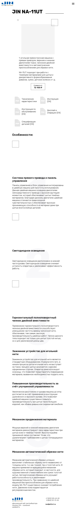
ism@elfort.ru (51, 504)
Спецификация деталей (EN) (28, 122)
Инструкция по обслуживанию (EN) (29, 111)
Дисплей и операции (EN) (54, 111)
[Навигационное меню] (73, 4)
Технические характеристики (29, 100)
